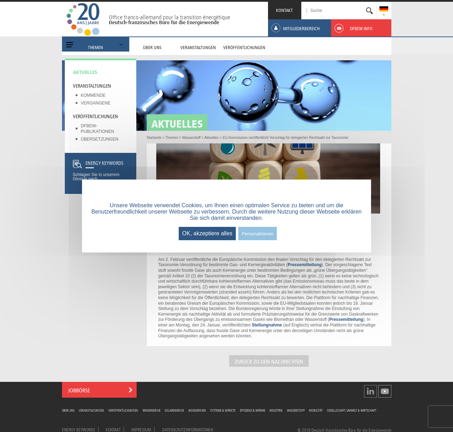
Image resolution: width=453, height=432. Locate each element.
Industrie (275, 410)
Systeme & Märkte (222, 410)
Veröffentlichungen (95, 115)
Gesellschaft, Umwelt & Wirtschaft (351, 410)
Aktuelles (85, 71)
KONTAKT (284, 9)
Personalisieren (257, 233)
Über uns (68, 410)
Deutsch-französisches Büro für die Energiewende (164, 22)
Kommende (93, 95)
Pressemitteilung (305, 264)
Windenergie (151, 410)
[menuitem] (383, 10)
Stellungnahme (267, 325)
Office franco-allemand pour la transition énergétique (169, 17)
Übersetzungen (99, 139)
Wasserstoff (296, 410)
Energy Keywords (78, 429)
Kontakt (113, 429)
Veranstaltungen (92, 85)
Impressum (141, 429)
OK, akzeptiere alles (207, 233)
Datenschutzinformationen (187, 429)
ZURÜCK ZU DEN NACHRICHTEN (269, 361)
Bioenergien (197, 410)
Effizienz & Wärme (252, 410)
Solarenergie (174, 410)
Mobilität (316, 410)
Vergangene (96, 103)
